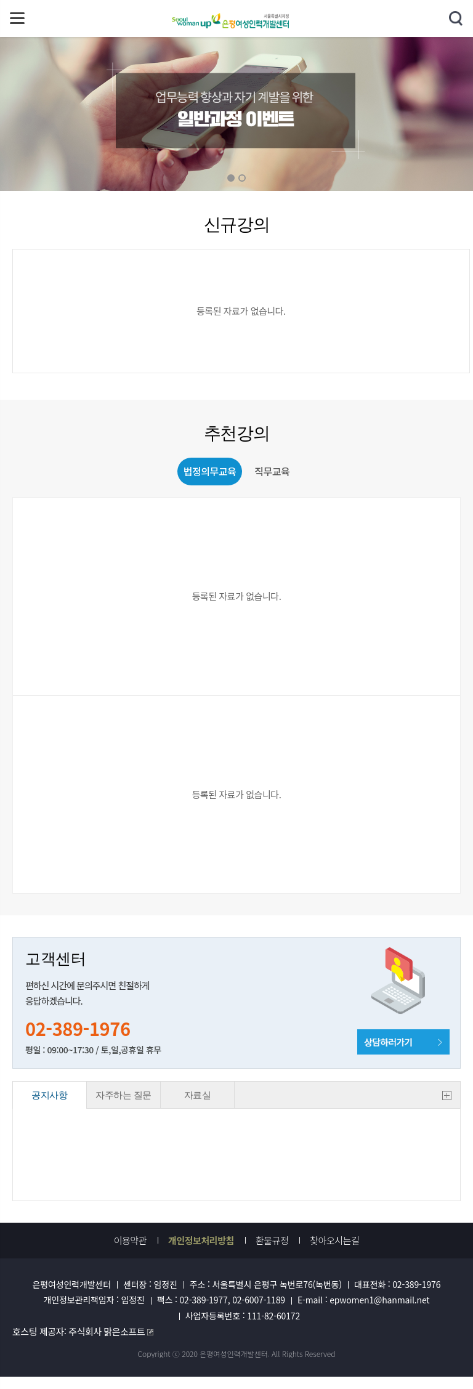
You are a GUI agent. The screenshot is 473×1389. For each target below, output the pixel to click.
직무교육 (271, 471)
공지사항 (49, 1095)
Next (313, 114)
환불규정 (272, 1240)
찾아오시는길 (334, 1240)
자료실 (197, 1095)
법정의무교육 (210, 471)
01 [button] (231, 178)
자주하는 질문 (123, 1095)
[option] (236, 114)
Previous (160, 114)
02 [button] (242, 178)
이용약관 (130, 1240)
